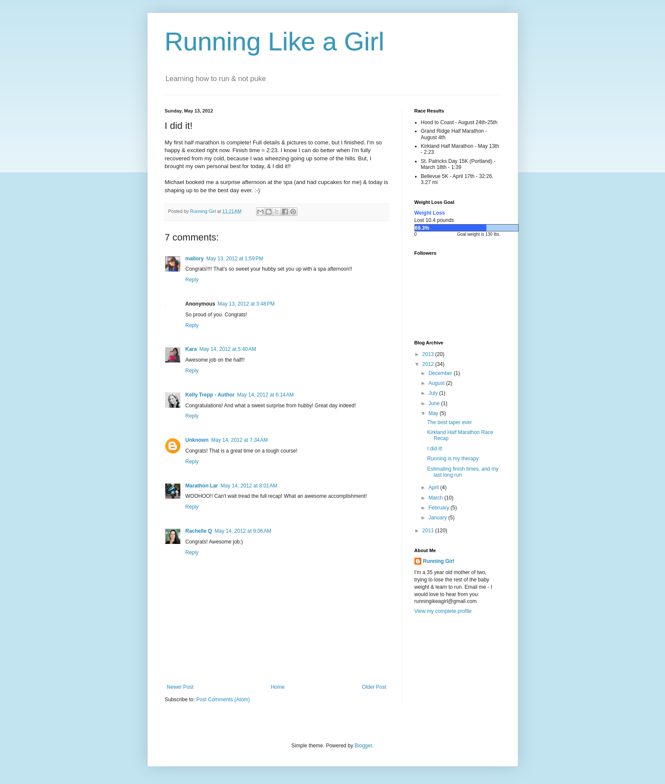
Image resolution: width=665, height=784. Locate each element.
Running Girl (439, 561)
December (441, 373)
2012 (428, 364)
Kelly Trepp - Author (210, 395)
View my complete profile (443, 611)
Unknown (197, 440)
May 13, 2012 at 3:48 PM (246, 304)
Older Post (374, 687)
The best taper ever (449, 422)
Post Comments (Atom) (223, 700)
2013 (428, 354)
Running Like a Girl (274, 41)
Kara (191, 349)
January (438, 518)
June (434, 403)
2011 (428, 531)
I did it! (434, 449)
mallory (195, 259)
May (433, 413)
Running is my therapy (452, 459)
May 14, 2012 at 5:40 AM (227, 349)
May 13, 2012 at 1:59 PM (234, 259)
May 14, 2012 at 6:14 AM (265, 395)
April (434, 487)
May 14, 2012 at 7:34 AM (239, 440)
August (437, 383)
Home (278, 687)
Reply (192, 280)
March (436, 498)
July (433, 393)
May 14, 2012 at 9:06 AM (243, 531)
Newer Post (180, 687)
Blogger (363, 746)
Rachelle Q (199, 531)
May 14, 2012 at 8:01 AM (249, 486)
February (439, 508)
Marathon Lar (202, 486)
